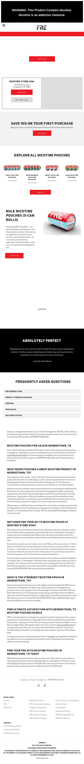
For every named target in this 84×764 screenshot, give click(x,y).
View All (40, 192)
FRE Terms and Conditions (40, 704)
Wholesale (8, 707)
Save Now (42, 133)
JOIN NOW (42, 309)
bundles (51, 636)
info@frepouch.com (11, 733)
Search (6, 700)
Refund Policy (61, 704)
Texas (32, 680)
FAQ (5, 704)
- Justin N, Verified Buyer (42, 361)
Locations (24, 680)
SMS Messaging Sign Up (65, 715)
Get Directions (21, 100)
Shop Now (42, 59)
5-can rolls (37, 620)
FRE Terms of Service (38, 711)
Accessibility (61, 707)
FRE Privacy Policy (37, 700)
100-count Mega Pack (65, 625)
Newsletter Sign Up (63, 711)
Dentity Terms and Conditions (67, 700)
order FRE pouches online (17, 455)
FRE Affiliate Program (38, 718)
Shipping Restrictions (38, 707)
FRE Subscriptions (63, 718)
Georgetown (41, 680)
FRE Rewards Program (38, 715)
